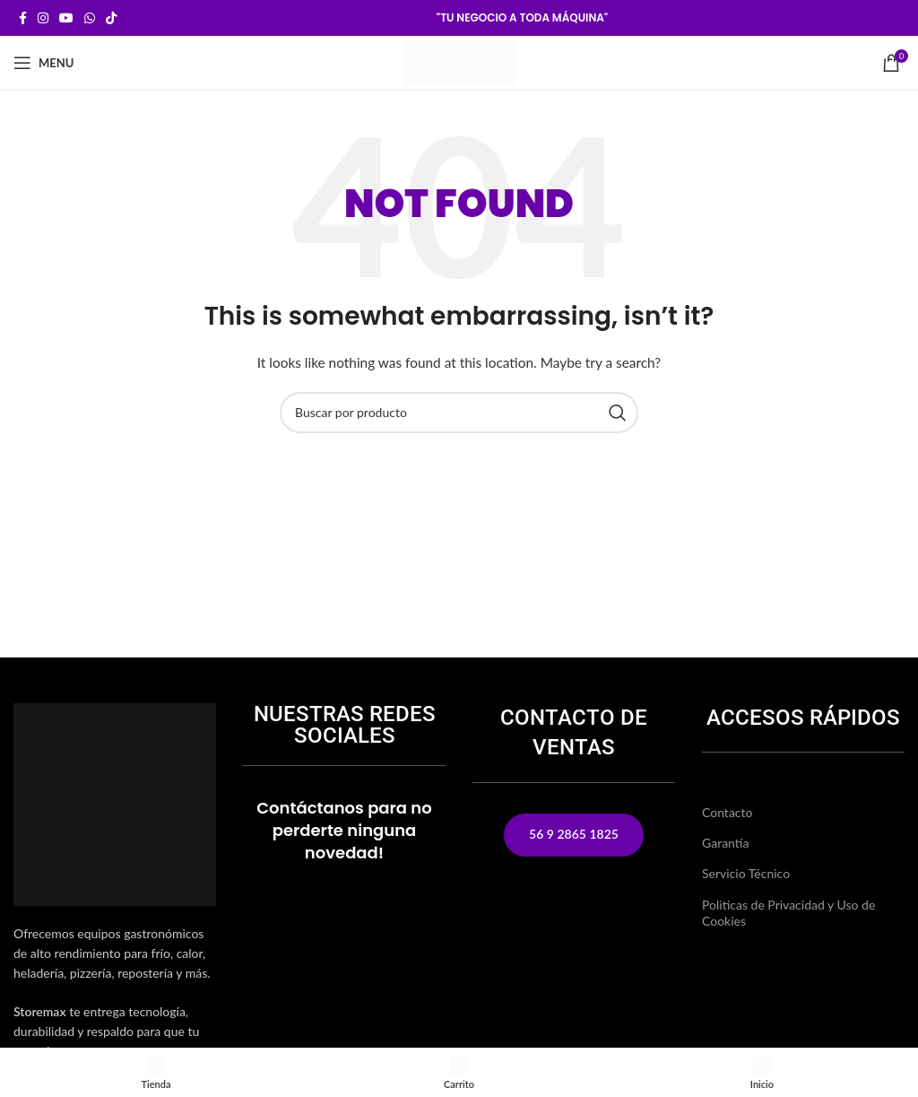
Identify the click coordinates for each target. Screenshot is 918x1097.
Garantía (725, 842)
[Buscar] (459, 412)
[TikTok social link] (111, 18)
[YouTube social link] (66, 18)
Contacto (727, 812)
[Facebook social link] (22, 18)
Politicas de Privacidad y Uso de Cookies (788, 912)
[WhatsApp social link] (89, 18)
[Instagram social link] (43, 18)
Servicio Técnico (746, 873)
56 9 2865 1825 (574, 833)
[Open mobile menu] (43, 63)
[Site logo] (458, 61)
